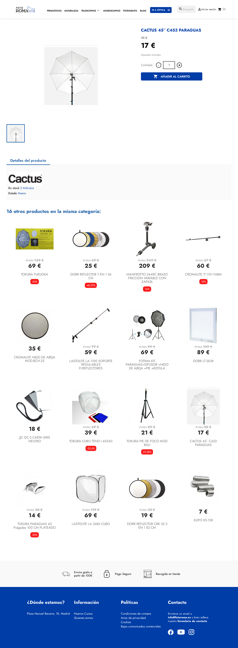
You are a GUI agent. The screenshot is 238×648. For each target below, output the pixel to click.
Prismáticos (54, 10)
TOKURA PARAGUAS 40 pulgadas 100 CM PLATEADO (35, 525)
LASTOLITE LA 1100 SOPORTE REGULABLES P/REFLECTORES (90, 365)
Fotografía (130, 10)
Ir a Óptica (158, 10)
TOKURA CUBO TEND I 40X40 (90, 441)
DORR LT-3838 (203, 361)
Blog (143, 10)
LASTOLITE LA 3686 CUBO (91, 523)
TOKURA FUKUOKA (34, 274)
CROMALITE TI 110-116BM (203, 274)
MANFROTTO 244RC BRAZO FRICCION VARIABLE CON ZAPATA (147, 278)
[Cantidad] (169, 65)
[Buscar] (186, 9)
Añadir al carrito (171, 76)
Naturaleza (71, 10)
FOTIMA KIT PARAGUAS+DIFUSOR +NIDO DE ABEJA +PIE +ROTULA (147, 365)
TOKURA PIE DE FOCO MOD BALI (147, 443)
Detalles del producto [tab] (28, 160)
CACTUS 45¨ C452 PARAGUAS (203, 443)
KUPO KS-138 (203, 520)
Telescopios (88, 10)
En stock (13, 188)
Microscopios (111, 10)
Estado (12, 193)
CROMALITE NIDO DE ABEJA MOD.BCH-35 (34, 359)
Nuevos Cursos (83, 614)
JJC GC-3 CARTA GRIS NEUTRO (34, 439)
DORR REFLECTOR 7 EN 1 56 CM (90, 276)
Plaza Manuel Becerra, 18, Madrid (48, 614)
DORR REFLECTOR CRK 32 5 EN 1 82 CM (147, 525)
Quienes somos (83, 618)
